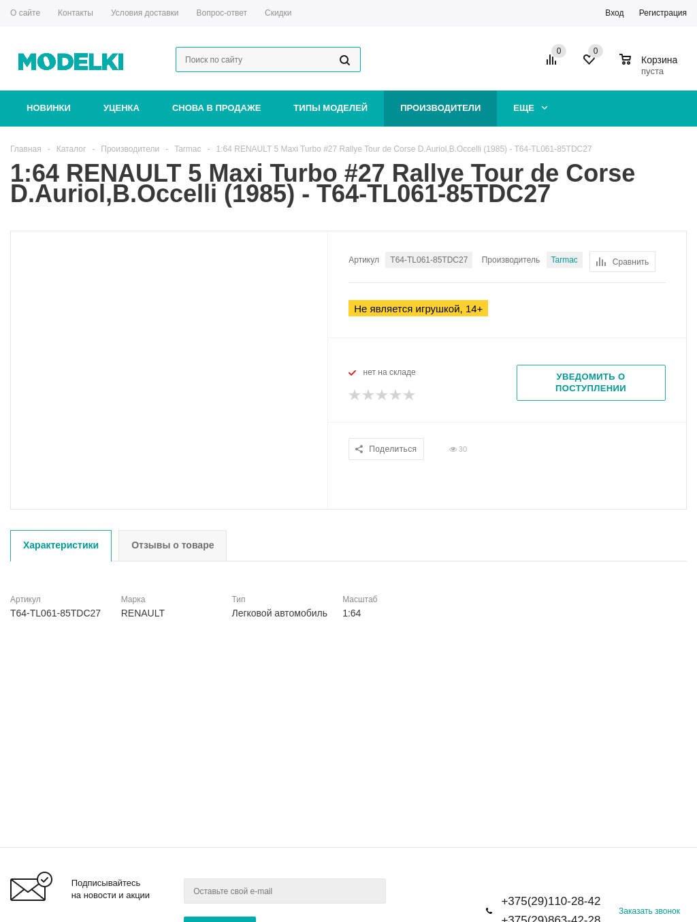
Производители (440, 108)
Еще (530, 108)
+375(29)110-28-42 (550, 901)
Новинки (49, 108)
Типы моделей (330, 108)
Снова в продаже (216, 108)
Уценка (121, 108)
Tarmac (564, 260)
